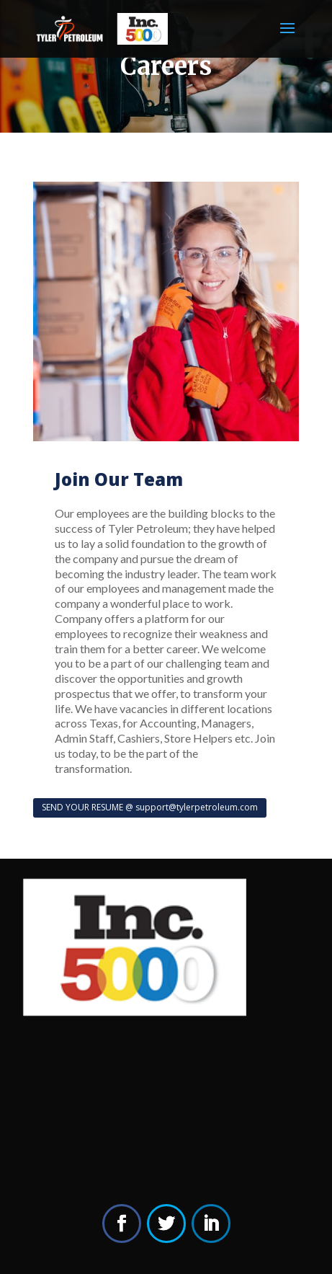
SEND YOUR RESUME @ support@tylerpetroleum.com (150, 807)
